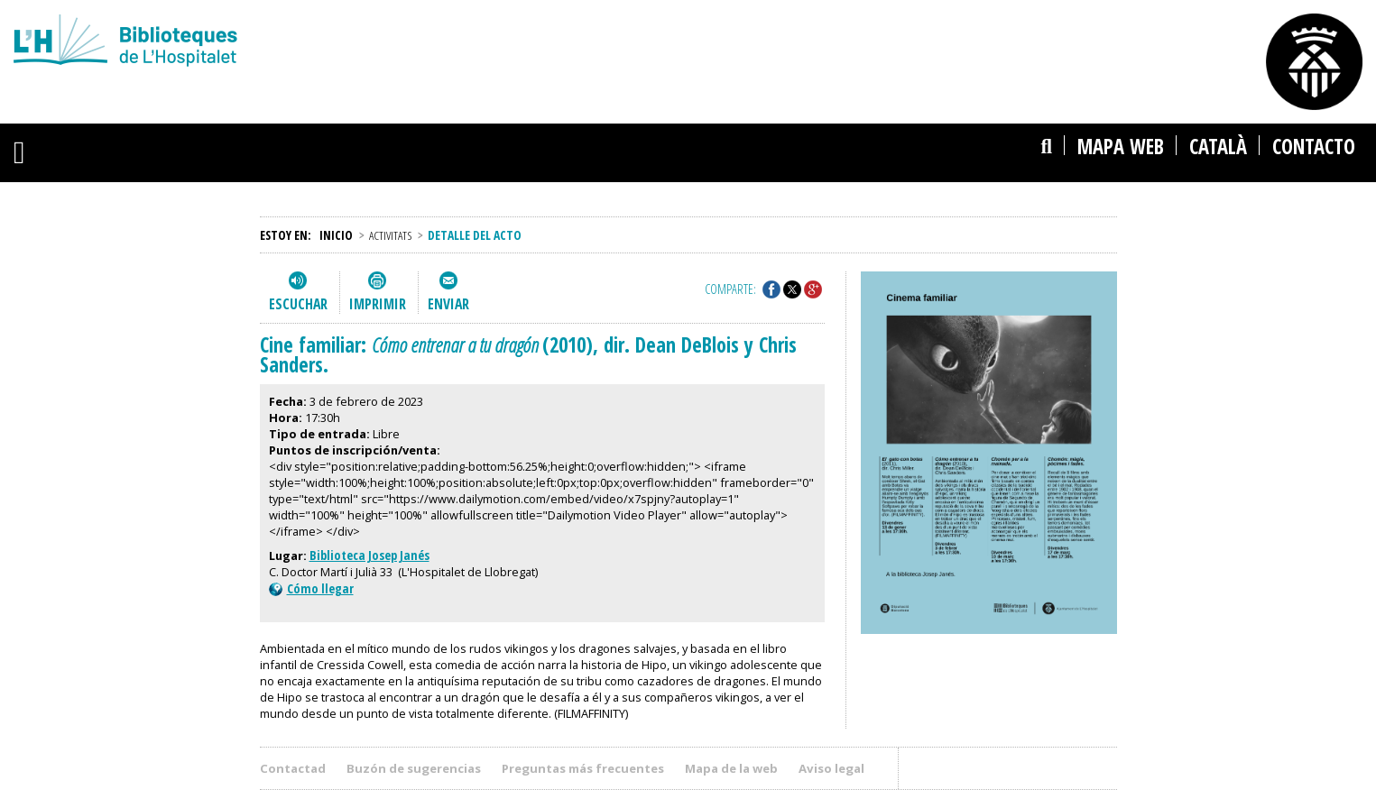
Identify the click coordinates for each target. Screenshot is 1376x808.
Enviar (448, 304)
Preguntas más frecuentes (583, 768)
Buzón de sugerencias (413, 768)
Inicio (336, 234)
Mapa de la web (731, 768)
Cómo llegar (311, 588)
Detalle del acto (475, 234)
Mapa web (1120, 147)
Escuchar (298, 304)
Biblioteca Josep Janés (369, 555)
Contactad (293, 768)
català (1218, 147)
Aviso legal (831, 768)
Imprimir (377, 304)
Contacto (1313, 147)
